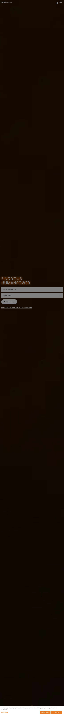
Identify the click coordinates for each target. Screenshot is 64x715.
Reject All (57, 713)
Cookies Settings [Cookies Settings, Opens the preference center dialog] (4, 713)
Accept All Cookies (45, 713)
